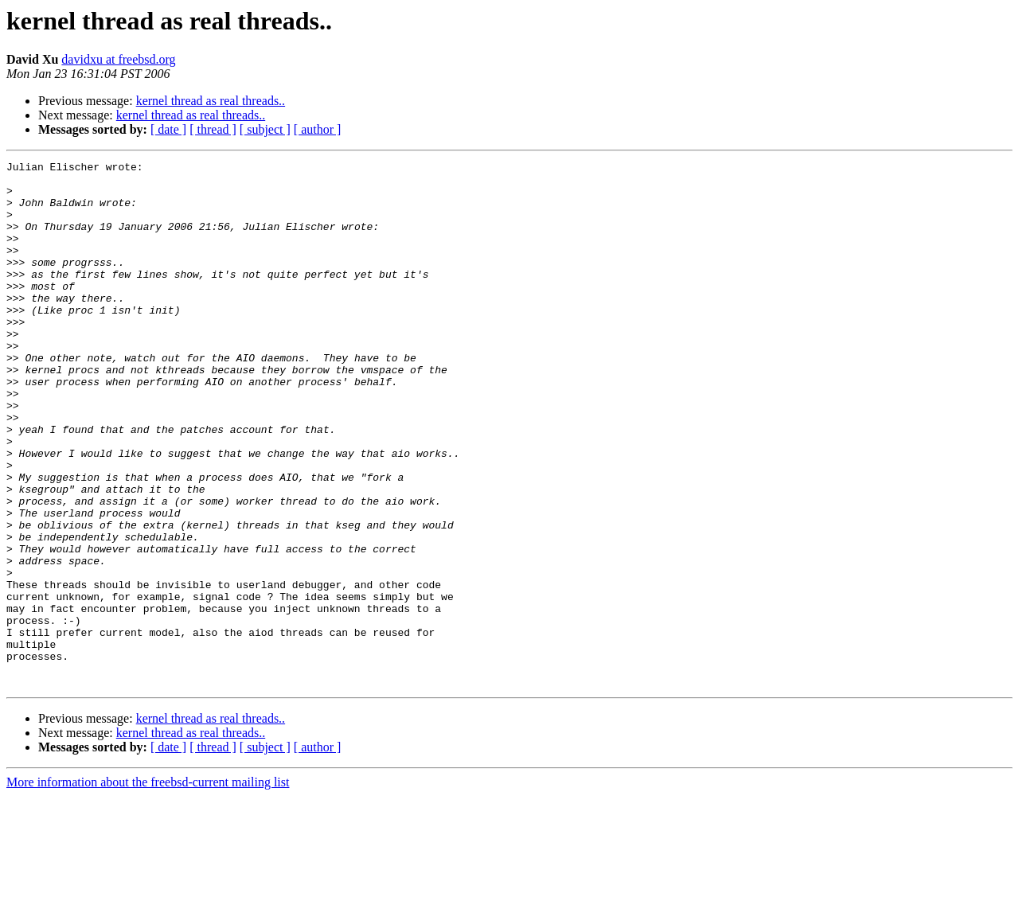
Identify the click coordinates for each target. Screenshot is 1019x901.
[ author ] (318, 129)
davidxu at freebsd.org (118, 59)
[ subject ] (265, 129)
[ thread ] (212, 129)
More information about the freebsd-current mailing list (147, 887)
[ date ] (168, 129)
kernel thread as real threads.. (210, 100)
